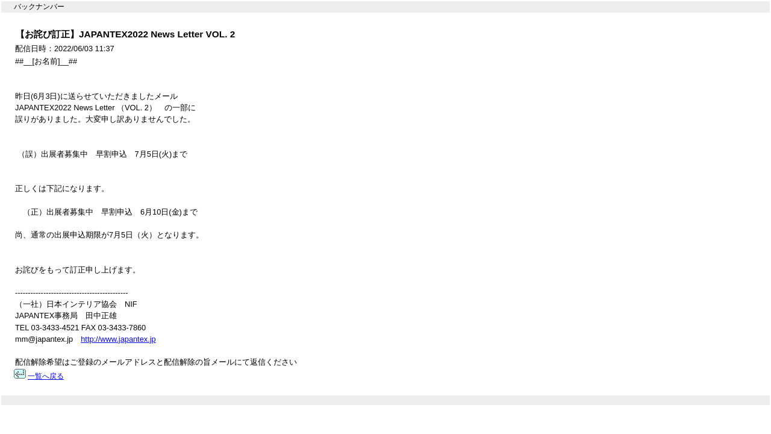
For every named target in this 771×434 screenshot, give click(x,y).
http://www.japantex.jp (118, 339)
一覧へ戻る (46, 376)
